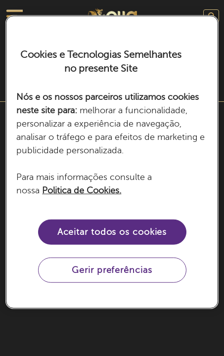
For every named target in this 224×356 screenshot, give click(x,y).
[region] (111, 162)
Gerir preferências (112, 270)
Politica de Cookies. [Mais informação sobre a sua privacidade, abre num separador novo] (81, 190)
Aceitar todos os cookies (112, 232)
